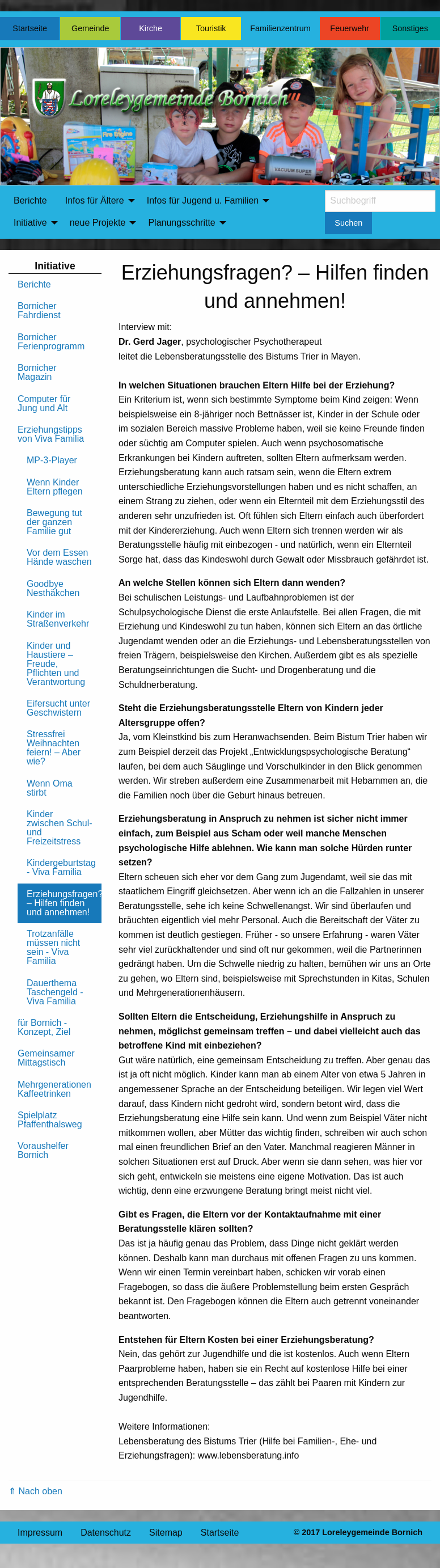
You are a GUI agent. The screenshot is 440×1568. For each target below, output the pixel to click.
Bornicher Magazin (37, 372)
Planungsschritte (181, 222)
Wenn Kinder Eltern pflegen (55, 486)
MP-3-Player (52, 460)
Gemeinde (90, 28)
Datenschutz (106, 1532)
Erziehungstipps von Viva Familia (51, 434)
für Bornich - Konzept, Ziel (44, 1027)
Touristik (211, 28)
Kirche (150, 28)
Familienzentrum (280, 28)
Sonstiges (410, 28)
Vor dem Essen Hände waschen (59, 557)
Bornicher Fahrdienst (39, 310)
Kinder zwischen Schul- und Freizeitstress (59, 827)
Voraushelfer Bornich (43, 1150)
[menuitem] (30, 201)
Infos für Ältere (94, 200)
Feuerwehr (349, 28)
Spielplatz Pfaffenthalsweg (50, 1119)
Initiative (30, 222)
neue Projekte (98, 222)
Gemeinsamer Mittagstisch (46, 1058)
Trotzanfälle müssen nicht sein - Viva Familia (53, 947)
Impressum (40, 1532)
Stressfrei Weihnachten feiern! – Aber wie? (54, 747)
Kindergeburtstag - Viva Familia (61, 867)
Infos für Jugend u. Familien (203, 200)
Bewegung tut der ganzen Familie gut (54, 522)
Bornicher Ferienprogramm (51, 341)
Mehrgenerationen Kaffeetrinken (54, 1089)
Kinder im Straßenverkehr (58, 619)
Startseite (29, 28)
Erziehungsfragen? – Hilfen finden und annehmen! (64, 903)
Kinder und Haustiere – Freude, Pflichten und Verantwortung (56, 664)
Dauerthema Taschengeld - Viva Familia (55, 992)
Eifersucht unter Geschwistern (58, 708)
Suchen (348, 222)
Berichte (30, 200)
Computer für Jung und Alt (44, 403)
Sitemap (166, 1532)
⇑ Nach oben (35, 1491)
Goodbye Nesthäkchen (53, 588)
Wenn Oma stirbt (50, 788)
